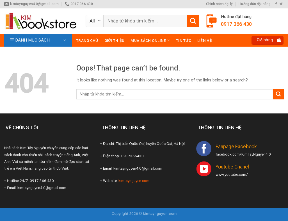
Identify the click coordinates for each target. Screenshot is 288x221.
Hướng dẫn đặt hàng (255, 4)
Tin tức (183, 40)
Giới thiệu (114, 40)
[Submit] (193, 21)
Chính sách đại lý (219, 4)
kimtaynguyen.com (133, 180)
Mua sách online (150, 40)
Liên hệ (204, 40)
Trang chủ (87, 40)
